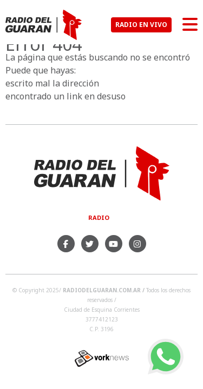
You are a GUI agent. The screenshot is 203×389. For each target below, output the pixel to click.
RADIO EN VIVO (141, 24)
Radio (98, 217)
